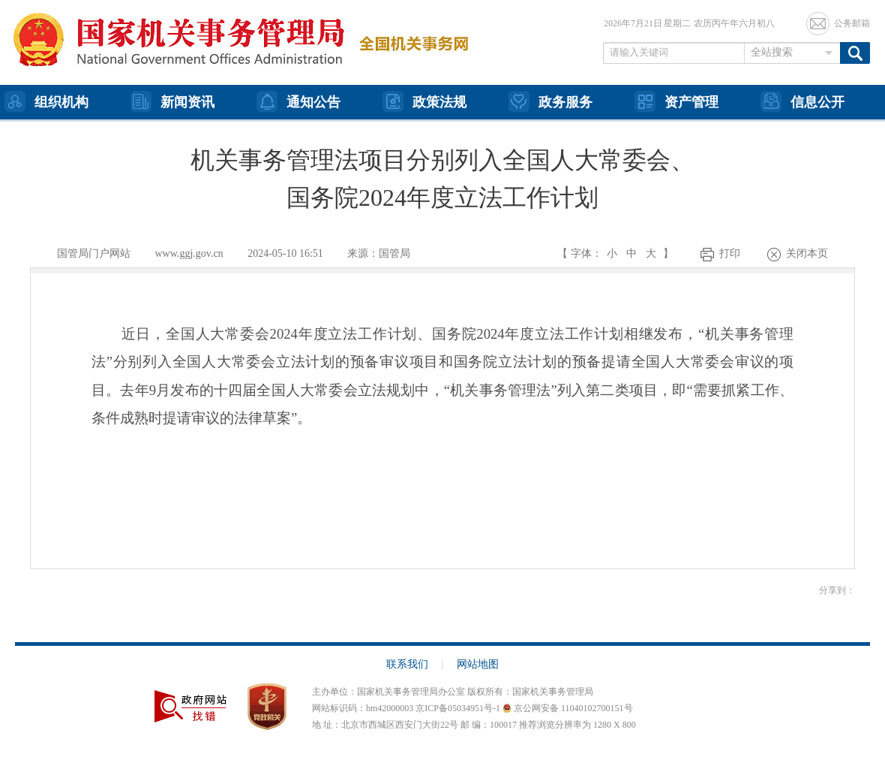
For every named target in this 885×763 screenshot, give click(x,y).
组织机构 (46, 101)
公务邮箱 (852, 23)
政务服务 (550, 101)
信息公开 (802, 101)
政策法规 (424, 101)
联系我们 (415, 664)
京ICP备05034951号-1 (458, 708)
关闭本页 (807, 253)
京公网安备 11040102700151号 (567, 708)
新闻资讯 (172, 101)
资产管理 (676, 101)
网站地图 (478, 664)
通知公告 (298, 101)
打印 (729, 253)
